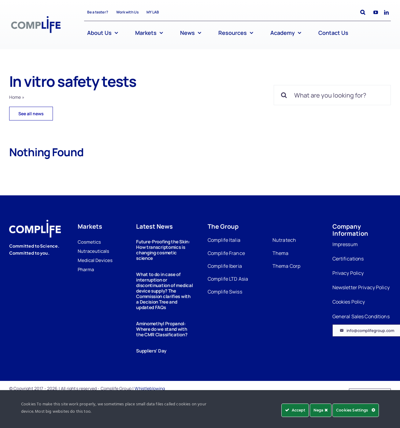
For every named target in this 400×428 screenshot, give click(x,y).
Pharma (86, 269)
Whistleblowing (150, 388)
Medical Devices (95, 260)
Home (15, 97)
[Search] (284, 95)
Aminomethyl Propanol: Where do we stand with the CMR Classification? (161, 329)
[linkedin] (386, 12)
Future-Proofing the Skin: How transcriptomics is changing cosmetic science (163, 249)
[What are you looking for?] (332, 95)
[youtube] (375, 12)
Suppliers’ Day (151, 351)
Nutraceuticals (93, 251)
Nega (320, 410)
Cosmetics (89, 242)
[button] (362, 12)
